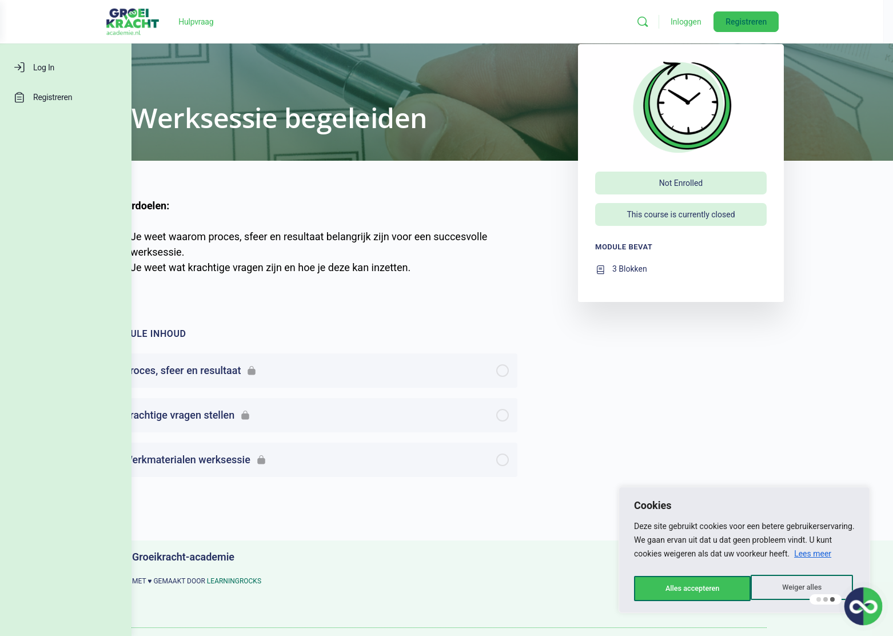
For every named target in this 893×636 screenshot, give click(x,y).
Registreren (817, 21)
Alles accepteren (796, 588)
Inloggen (756, 21)
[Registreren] (65, 97)
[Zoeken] (713, 22)
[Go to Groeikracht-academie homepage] (203, 21)
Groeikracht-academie (249, 557)
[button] (862, 605)
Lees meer (812, 560)
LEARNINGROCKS (300, 581)
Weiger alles (683, 588)
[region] (744, 553)
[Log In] (65, 67)
